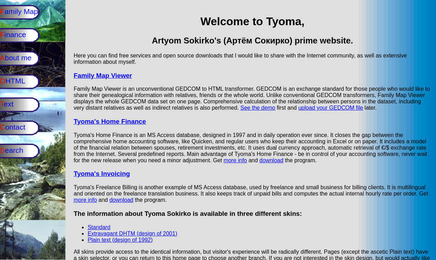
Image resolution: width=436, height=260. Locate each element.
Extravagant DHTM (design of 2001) (132, 234)
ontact (15, 127)
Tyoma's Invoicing (101, 173)
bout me (18, 58)
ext (10, 104)
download (271, 160)
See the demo (257, 108)
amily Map (22, 11)
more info (235, 160)
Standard (98, 227)
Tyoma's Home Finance (109, 121)
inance (16, 34)
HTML (15, 81)
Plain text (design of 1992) (120, 240)
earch (14, 150)
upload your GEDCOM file (330, 108)
